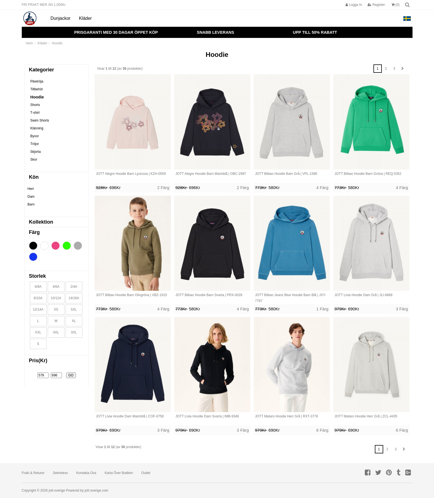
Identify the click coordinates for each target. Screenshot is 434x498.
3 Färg (402, 308)
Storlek (37, 276)
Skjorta (35, 152)
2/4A (73, 287)
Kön (34, 177)
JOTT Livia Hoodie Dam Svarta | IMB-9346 (207, 416)
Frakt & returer (33, 473)
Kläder (85, 18)
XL (74, 321)
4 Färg (322, 187)
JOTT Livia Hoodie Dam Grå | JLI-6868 (364, 295)
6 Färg (322, 430)
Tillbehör (36, 89)
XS (56, 309)
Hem (29, 43)
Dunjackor (61, 18)
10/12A (56, 298)
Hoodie (37, 97)
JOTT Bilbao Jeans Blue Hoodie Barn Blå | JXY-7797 (290, 298)
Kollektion (41, 222)
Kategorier (41, 69)
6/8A (38, 287)
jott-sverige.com (96, 490)
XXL (38, 332)
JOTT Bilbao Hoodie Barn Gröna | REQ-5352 (368, 174)
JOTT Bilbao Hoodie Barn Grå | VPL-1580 (286, 174)
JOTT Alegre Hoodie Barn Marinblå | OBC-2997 (211, 174)
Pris (38, 360)
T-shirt (35, 113)
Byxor (34, 136)
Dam (31, 197)
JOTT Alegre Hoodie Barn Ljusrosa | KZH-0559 (131, 174)
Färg (34, 232)
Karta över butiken (119, 473)
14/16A (73, 298)
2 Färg (163, 187)
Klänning (37, 128)
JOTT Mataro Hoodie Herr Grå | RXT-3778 (286, 416)
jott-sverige (57, 490)
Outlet (145, 473)
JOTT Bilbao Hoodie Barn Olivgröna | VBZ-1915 (131, 295)
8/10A (38, 298)
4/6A (55, 287)
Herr (31, 189)
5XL (74, 309)
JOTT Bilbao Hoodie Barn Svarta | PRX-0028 (209, 295)
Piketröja (37, 81)
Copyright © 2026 (35, 490)
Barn (31, 204)
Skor (33, 159)
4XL (56, 332)
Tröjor (34, 144)
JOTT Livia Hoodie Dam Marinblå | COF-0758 (130, 416)
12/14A (38, 309)
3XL (74, 332)
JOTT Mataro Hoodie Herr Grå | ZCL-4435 (366, 416)
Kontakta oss (86, 473)
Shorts (35, 105)
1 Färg (322, 308)
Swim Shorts (39, 120)
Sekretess (60, 473)
